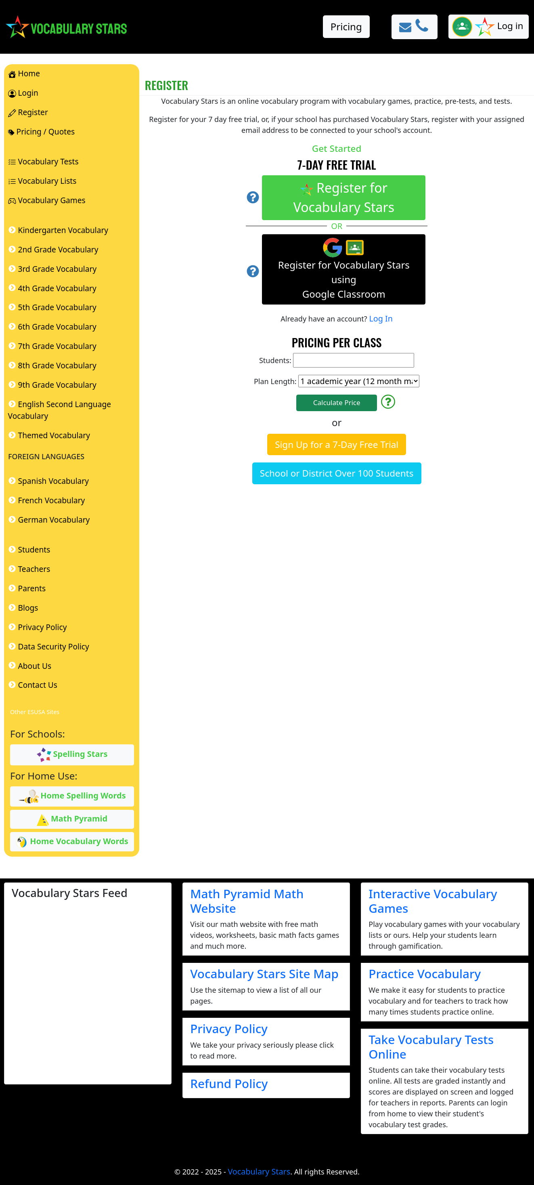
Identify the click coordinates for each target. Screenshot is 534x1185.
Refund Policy (229, 1083)
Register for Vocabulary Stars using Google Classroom (344, 268)
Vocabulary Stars (259, 1171)
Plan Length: (336, 381)
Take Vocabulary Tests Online (431, 1046)
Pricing (346, 26)
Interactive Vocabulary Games (433, 900)
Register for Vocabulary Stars (343, 197)
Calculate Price (336, 402)
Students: (336, 360)
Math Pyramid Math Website (247, 900)
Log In (381, 318)
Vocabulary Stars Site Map (264, 973)
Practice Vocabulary (425, 973)
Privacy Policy (229, 1028)
